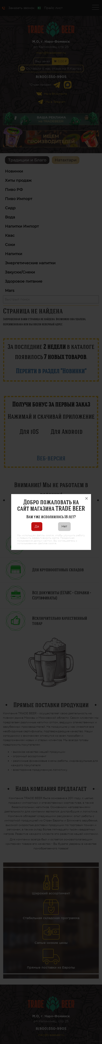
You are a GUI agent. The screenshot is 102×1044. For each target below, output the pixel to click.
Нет (64, 526)
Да (37, 526)
